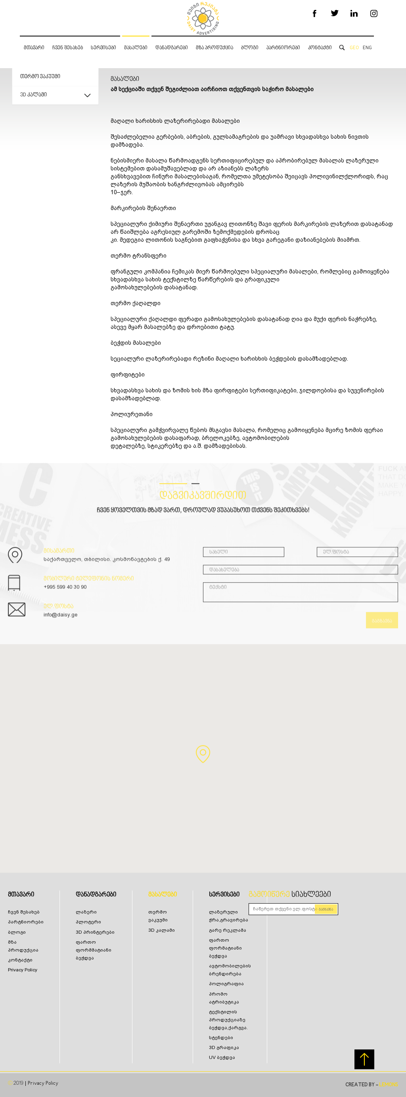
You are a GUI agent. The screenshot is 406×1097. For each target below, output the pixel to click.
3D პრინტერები (95, 932)
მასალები (135, 48)
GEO (354, 48)
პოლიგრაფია (226, 983)
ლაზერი (86, 912)
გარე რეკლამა (227, 930)
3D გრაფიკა (224, 1047)
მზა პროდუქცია (214, 48)
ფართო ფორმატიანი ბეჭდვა (225, 948)
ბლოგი (250, 48)
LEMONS (388, 1085)
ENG (367, 48)
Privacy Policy (22, 970)
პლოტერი (88, 922)
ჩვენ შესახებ (67, 48)
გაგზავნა (382, 641)
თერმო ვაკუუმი (40, 77)
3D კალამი (33, 95)
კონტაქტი (320, 48)
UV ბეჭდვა (222, 1057)
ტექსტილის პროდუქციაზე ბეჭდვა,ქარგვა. (228, 1019)
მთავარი (34, 48)
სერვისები (103, 48)
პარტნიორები (283, 48)
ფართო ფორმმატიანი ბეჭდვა (93, 950)
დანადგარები (171, 48)
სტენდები (221, 1037)
